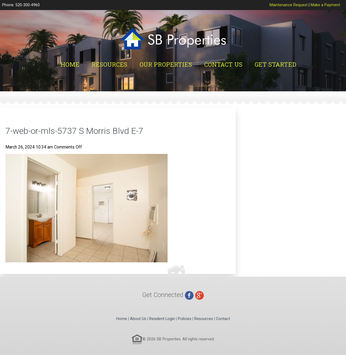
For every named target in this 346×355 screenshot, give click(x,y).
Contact (223, 319)
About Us (138, 319)
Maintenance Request (289, 5)
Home (70, 64)
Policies (184, 319)
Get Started (275, 64)
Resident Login (162, 319)
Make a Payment (325, 5)
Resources (109, 64)
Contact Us (223, 64)
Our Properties (165, 64)
